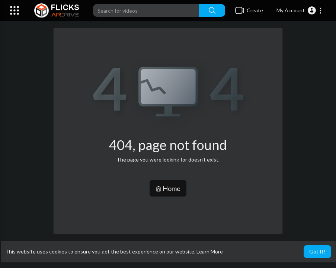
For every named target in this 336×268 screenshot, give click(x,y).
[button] (299, 10)
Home (168, 188)
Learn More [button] (209, 251)
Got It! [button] (317, 251)
